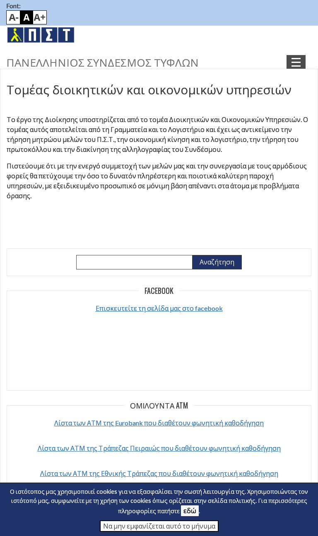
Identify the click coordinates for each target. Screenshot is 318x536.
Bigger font (40, 17)
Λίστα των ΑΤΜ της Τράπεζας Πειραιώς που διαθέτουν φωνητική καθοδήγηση (159, 448)
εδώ (189, 510)
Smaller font (13, 17)
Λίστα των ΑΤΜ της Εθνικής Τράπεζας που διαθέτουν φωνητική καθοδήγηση (159, 473)
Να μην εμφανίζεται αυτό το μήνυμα (159, 526)
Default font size (26, 17)
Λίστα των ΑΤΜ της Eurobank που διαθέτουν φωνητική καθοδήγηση (159, 423)
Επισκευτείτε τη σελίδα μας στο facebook (159, 308)
